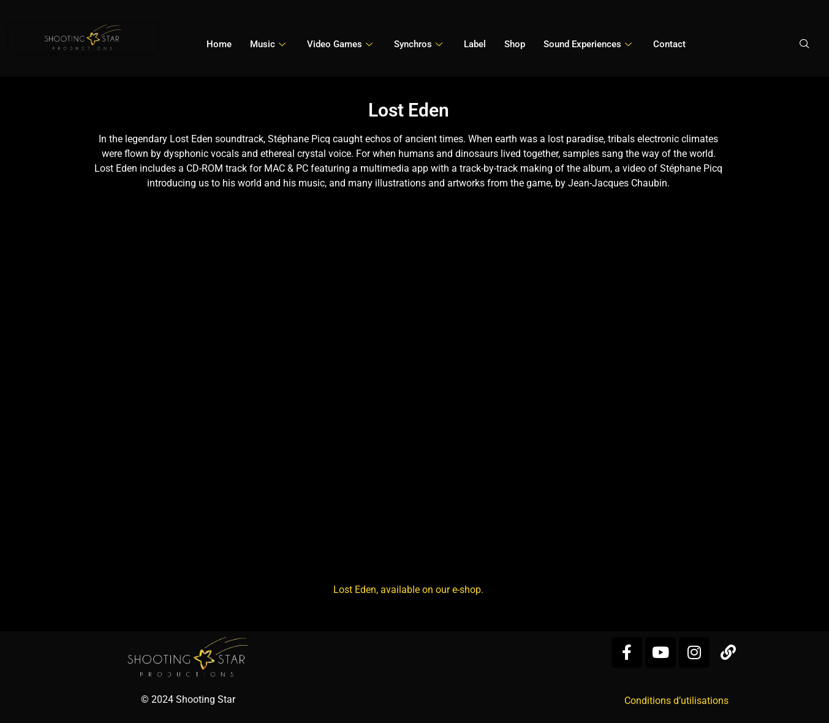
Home (219, 44)
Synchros (419, 44)
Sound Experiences (589, 44)
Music (269, 44)
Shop (514, 44)
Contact (669, 44)
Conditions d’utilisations (676, 700)
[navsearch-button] (804, 45)
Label (475, 44)
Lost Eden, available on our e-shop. (408, 589)
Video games (341, 44)
